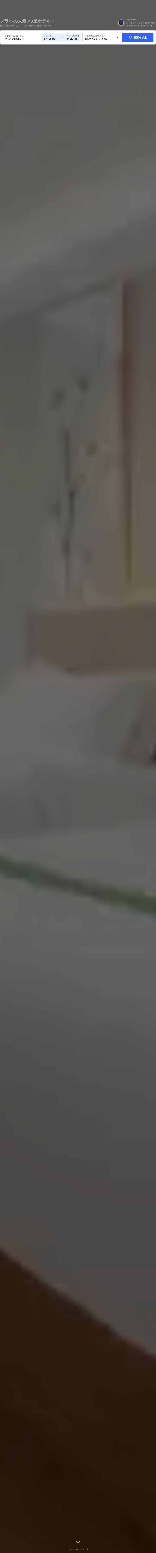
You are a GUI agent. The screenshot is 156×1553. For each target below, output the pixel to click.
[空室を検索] (137, 37)
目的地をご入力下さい (14, 36)
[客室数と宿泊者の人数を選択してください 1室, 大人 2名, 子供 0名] (102, 37)
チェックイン (49, 36)
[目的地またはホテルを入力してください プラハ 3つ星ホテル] (22, 37)
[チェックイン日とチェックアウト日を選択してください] (52, 37)
